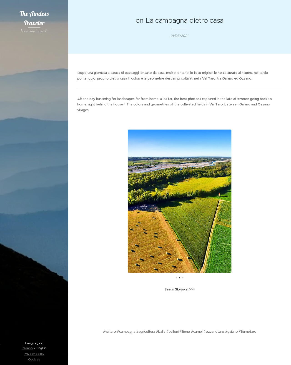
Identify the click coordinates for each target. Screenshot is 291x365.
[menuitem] (34, 97)
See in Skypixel (176, 289)
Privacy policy (34, 354)
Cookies (34, 359)
